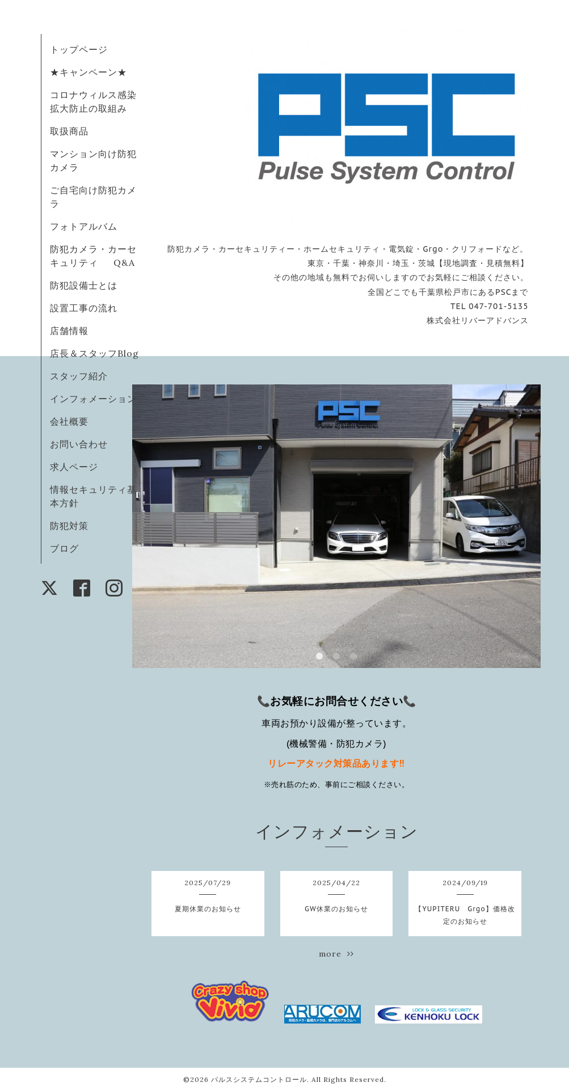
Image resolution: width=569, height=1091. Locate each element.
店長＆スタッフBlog (94, 353)
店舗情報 (69, 330)
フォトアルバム (83, 226)
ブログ (64, 548)
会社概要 (69, 421)
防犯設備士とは (83, 285)
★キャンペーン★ (88, 72)
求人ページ (74, 466)
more (336, 954)
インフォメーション (93, 398)
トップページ (79, 49)
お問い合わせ (79, 444)
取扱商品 (69, 131)
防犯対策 (69, 525)
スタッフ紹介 (79, 376)
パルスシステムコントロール (259, 1079)
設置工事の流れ (83, 308)
